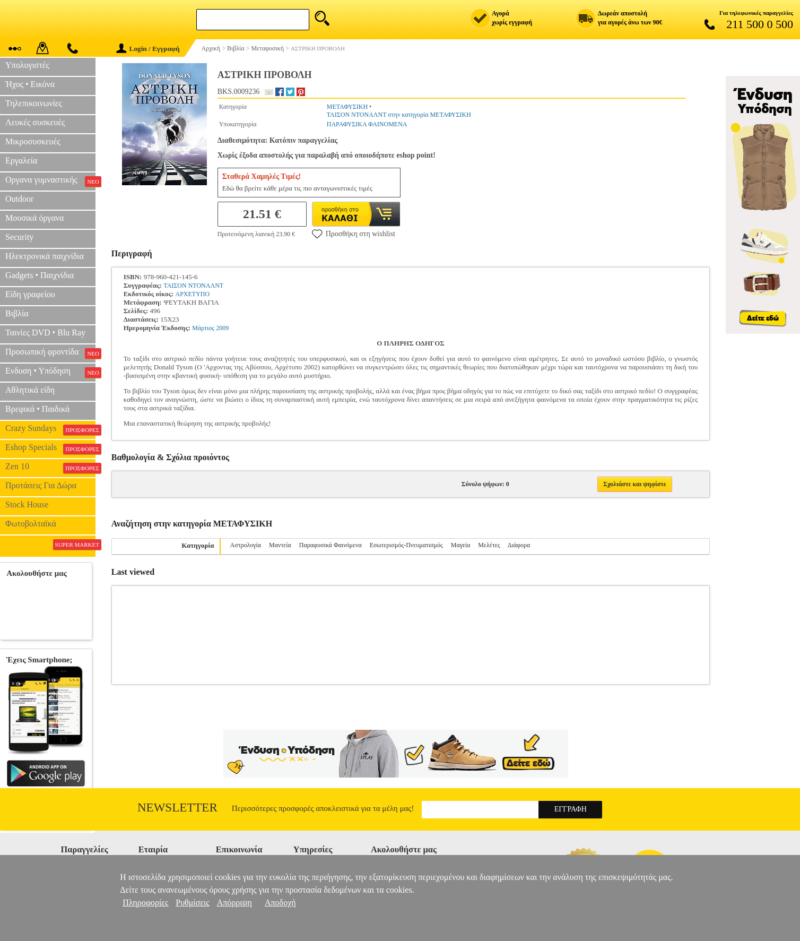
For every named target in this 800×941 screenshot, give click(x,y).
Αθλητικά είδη (30, 389)
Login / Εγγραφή (148, 49)
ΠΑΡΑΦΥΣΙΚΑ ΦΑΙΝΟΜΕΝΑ (367, 124)
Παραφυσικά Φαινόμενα (330, 545)
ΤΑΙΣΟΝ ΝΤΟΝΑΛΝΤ (193, 285)
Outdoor (19, 198)
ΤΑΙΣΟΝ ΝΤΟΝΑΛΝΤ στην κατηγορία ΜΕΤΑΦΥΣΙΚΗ (399, 114)
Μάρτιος (203, 328)
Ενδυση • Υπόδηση (50, 372)
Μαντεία (280, 545)
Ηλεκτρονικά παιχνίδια (44, 256)
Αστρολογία (246, 545)
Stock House (26, 504)
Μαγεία (461, 545)
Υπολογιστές (27, 65)
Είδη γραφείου (30, 294)
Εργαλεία (21, 160)
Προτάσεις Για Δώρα (40, 485)
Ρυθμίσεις (192, 902)
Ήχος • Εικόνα (30, 84)
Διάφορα (519, 545)
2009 (222, 328)
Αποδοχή (280, 902)
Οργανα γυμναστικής (50, 181)
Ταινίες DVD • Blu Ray (45, 332)
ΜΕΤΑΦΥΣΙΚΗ (347, 106)
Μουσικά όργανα (34, 217)
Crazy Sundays (50, 429)
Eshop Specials (50, 448)
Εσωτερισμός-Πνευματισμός (406, 545)
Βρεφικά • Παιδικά (37, 408)
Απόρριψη (234, 902)
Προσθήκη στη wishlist (353, 233)
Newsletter (177, 807)
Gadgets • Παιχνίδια (39, 275)
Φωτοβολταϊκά (30, 523)
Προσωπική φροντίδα (50, 353)
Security (19, 236)
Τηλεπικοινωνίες (33, 103)
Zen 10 (50, 467)
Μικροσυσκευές (32, 141)
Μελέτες (489, 545)
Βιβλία (17, 313)
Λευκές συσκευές (35, 122)
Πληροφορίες (145, 902)
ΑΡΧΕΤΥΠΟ (193, 294)
